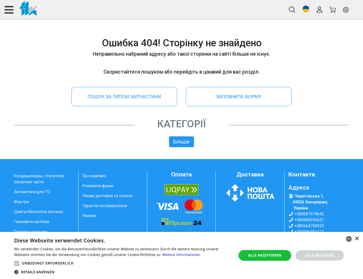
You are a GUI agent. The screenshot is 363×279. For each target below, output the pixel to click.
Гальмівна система (31, 221)
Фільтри (21, 201)
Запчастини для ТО (32, 192)
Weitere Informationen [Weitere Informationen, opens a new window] (181, 254)
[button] (305, 9)
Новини (89, 215)
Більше (181, 142)
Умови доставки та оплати (107, 195)
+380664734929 (309, 226)
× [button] (356, 239)
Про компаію (94, 176)
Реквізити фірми (98, 186)
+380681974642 (309, 214)
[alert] (181, 255)
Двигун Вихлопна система (38, 211)
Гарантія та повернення (105, 205)
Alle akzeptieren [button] (265, 255)
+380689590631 (309, 220)
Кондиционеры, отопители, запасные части (39, 179)
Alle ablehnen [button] (319, 255)
